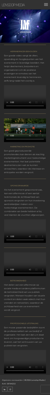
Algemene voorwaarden (12, 380)
